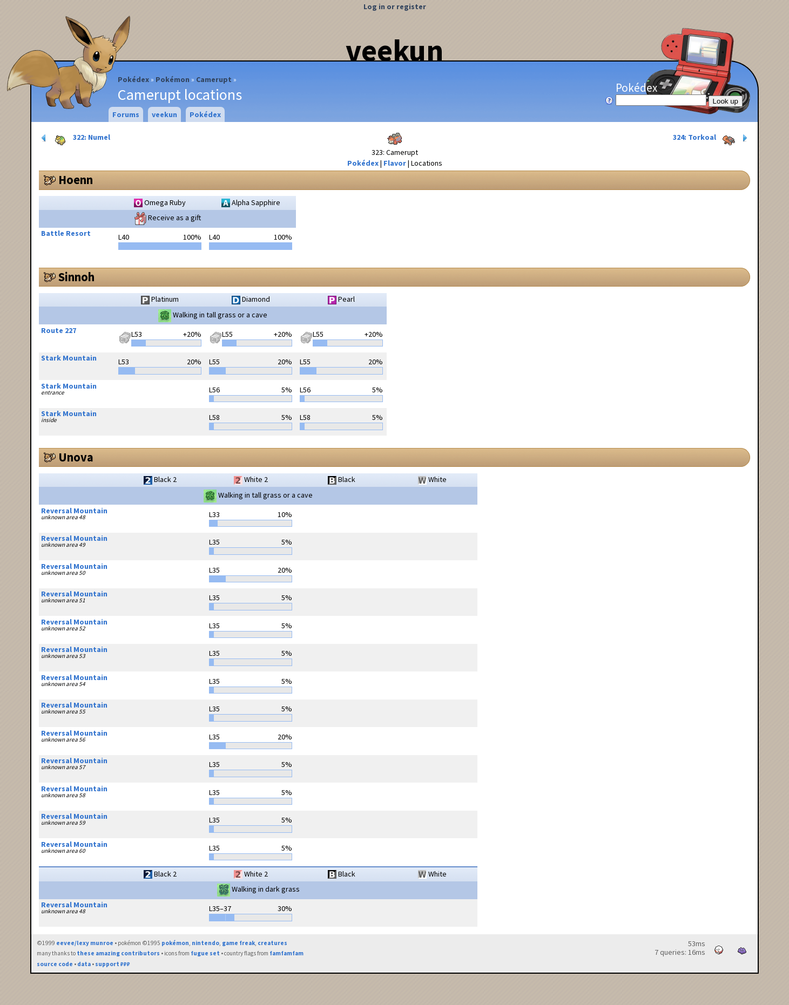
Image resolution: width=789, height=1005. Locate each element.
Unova (75, 457)
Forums (125, 114)
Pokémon (173, 79)
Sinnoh (76, 276)
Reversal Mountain (74, 510)
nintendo (205, 943)
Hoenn (75, 179)
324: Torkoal (711, 138)
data (84, 964)
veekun (394, 50)
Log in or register (394, 6)
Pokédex (133, 79)
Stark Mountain (69, 358)
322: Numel (74, 138)
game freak (238, 943)
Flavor (394, 163)
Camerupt (214, 79)
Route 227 (58, 330)
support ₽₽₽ (112, 964)
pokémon (175, 943)
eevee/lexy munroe (84, 943)
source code (55, 964)
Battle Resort (66, 233)
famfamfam (286, 953)
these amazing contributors (118, 953)
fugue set (205, 953)
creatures (272, 943)
